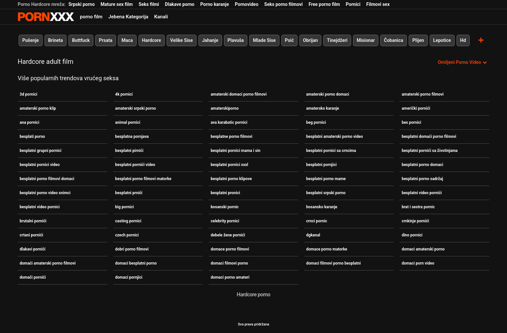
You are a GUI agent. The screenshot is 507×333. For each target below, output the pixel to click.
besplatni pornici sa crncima (331, 150)
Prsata (105, 40)
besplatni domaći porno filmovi (429, 136)
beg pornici (316, 122)
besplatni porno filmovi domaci (47, 178)
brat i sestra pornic (418, 207)
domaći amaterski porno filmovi (48, 263)
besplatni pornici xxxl (229, 164)
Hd (463, 40)
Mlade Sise (264, 40)
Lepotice (442, 40)
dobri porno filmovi (132, 249)
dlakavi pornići (33, 249)
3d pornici (28, 94)
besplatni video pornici (40, 207)
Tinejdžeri (337, 40)
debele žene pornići (228, 235)
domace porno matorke (326, 249)
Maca (127, 40)
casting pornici (128, 221)
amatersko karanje (322, 108)
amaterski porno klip (38, 108)
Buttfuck (81, 40)
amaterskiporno (224, 108)
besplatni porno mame (326, 178)
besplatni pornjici (321, 164)
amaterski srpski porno (135, 108)
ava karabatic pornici (229, 122)
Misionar (366, 40)
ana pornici (29, 122)
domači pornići (33, 277)
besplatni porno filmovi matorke (143, 178)
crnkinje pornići (415, 221)
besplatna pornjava (132, 136)
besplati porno (32, 136)
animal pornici (128, 122)
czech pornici (127, 235)
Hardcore (151, 40)
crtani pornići (31, 235)
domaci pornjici (128, 277)
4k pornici (124, 94)
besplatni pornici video (40, 164)
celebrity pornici (225, 221)
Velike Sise (181, 40)
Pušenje (30, 40)
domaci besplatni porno (136, 263)
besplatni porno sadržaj (422, 178)
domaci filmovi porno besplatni (333, 263)
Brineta (55, 40)
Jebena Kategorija (128, 17)
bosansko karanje (321, 207)
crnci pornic (316, 221)
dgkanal (313, 235)
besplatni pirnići (129, 150)
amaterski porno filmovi (422, 94)
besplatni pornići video (135, 164)
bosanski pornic (225, 207)
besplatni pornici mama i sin (235, 150)
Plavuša (236, 40)
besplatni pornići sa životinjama (430, 150)
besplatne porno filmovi (231, 136)
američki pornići (416, 108)
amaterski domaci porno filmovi (239, 94)
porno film (91, 17)
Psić (289, 40)
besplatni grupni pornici (41, 150)
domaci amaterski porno (423, 249)
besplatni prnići (128, 193)
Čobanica (393, 40)
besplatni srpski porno (326, 193)
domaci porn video (418, 263)
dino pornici (412, 235)
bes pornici (411, 122)
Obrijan (310, 40)
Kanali (161, 17)
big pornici (124, 207)
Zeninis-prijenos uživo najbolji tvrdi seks (46, 16)
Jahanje (210, 40)
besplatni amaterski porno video (334, 136)
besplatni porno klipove (231, 178)
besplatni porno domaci (422, 164)
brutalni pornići (33, 221)
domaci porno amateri (230, 277)
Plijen (418, 40)
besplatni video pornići (421, 193)
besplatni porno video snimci (45, 193)
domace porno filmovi (230, 249)
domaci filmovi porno (229, 263)
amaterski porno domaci (327, 94)
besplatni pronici (225, 193)
